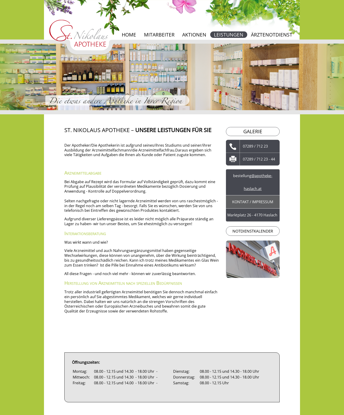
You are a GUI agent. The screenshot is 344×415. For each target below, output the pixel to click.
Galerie (252, 131)
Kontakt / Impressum (252, 201)
